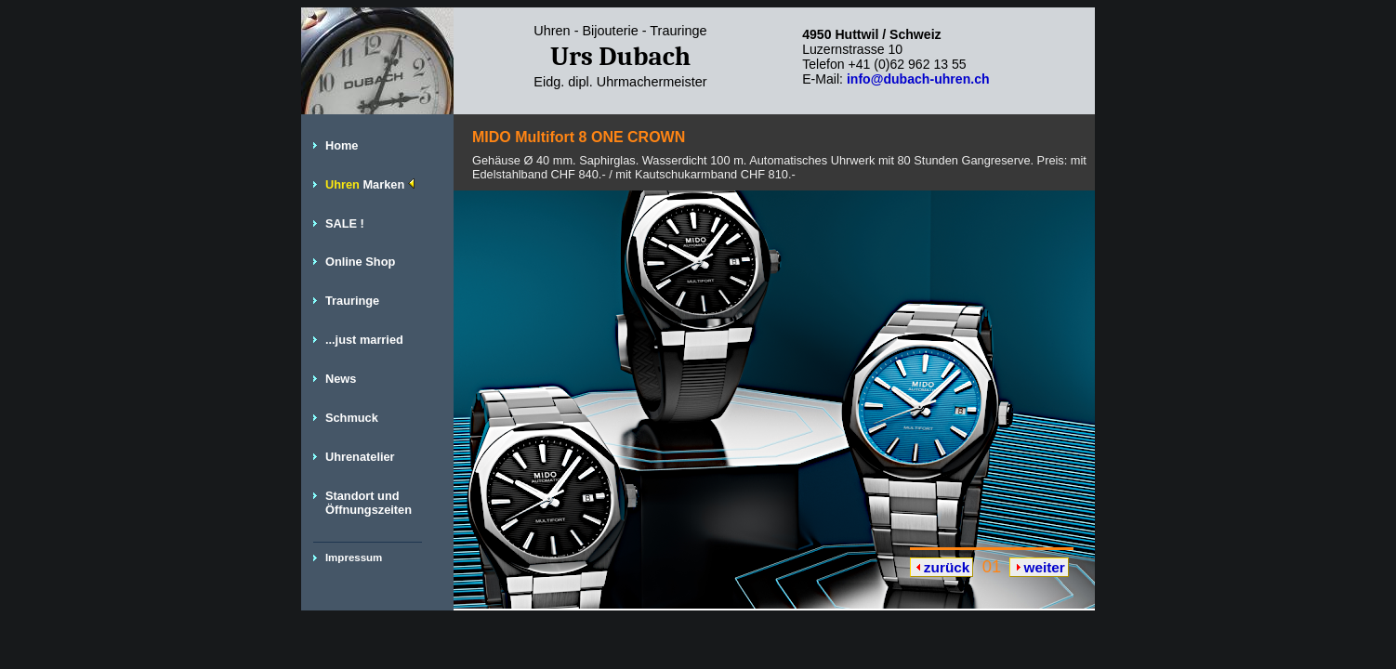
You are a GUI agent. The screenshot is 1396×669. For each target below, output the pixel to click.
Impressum (353, 557)
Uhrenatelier (360, 457)
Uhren (370, 184)
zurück (947, 567)
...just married (364, 340)
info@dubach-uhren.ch (918, 79)
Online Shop (360, 262)
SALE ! (344, 223)
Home (342, 145)
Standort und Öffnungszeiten (368, 503)
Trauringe (352, 301)
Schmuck (351, 418)
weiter (1043, 567)
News (340, 379)
